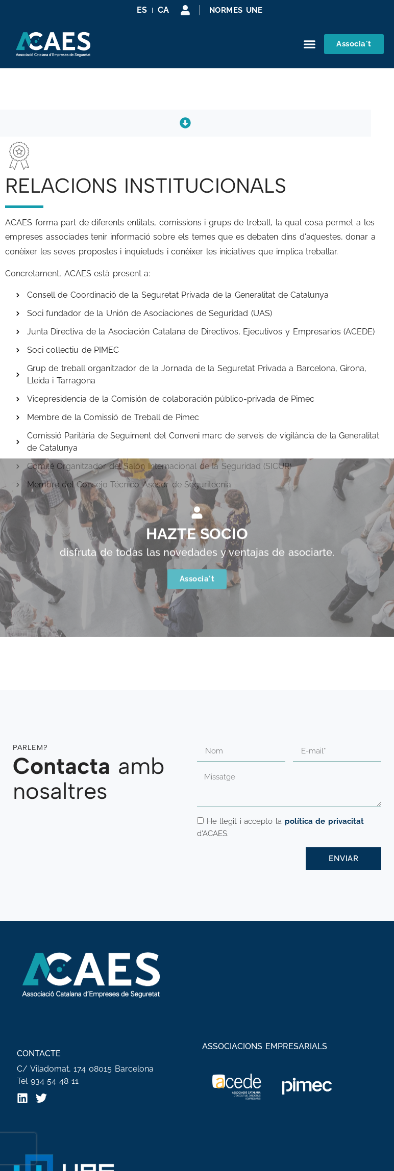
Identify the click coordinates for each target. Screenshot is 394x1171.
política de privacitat (324, 821)
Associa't (197, 517)
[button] (309, 44)
